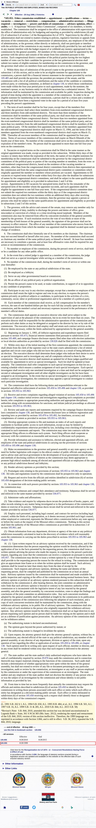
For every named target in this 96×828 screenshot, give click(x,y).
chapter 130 (58, 83)
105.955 (4, 740)
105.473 (23, 335)
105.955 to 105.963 (21, 391)
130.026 (54, 341)
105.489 (12, 338)
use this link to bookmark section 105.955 (22, 730)
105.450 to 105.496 (56, 388)
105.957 (5, 557)
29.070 (45, 658)
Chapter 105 (15, 11)
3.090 (34, 754)
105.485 (5, 78)
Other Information (14, 763)
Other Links (11, 768)
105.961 (12, 527)
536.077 (56, 493)
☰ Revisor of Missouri (10, 2)
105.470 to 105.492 (47, 415)
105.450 (5, 480)
